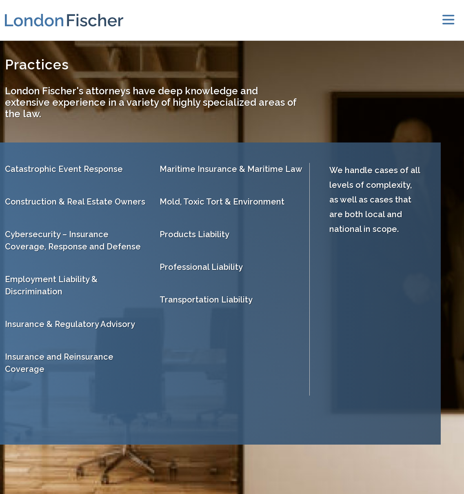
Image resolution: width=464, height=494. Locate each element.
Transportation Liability (206, 300)
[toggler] (448, 20)
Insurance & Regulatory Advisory (70, 324)
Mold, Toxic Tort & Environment (222, 202)
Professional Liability (201, 267)
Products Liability (194, 234)
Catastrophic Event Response (64, 169)
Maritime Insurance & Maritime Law (231, 169)
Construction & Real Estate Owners (75, 202)
